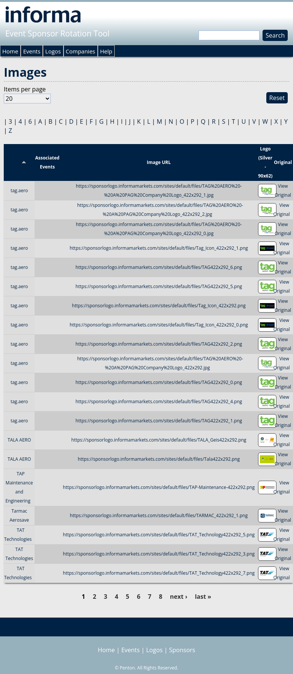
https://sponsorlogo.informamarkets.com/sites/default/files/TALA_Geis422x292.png (158, 440)
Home (10, 51)
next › (178, 596)
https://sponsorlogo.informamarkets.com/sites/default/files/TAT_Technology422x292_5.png (159, 534)
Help (106, 51)
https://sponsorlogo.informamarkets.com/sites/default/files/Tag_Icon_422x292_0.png (159, 325)
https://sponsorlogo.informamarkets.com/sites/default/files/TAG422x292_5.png (159, 286)
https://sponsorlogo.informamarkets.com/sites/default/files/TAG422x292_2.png (159, 344)
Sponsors (182, 650)
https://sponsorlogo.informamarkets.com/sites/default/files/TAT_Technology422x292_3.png (159, 554)
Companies (80, 51)
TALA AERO (19, 440)
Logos (53, 51)
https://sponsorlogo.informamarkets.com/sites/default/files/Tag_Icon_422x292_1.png (159, 248)
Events (31, 51)
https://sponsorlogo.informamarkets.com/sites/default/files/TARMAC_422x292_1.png (159, 515)
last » (203, 596)
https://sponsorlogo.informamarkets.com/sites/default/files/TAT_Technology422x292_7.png (159, 573)
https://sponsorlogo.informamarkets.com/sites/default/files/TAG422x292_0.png (159, 382)
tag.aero (19, 190)
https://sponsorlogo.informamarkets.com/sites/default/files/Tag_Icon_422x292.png (159, 305)
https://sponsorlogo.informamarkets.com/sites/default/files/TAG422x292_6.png (159, 267)
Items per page (25, 89)
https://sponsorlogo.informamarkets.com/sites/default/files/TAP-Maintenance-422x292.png (159, 487)
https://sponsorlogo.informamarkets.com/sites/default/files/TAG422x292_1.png (159, 420)
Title (19, 162)
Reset (277, 98)
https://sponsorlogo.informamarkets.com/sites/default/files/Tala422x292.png (159, 459)
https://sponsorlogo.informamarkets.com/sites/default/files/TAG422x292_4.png (159, 401)
